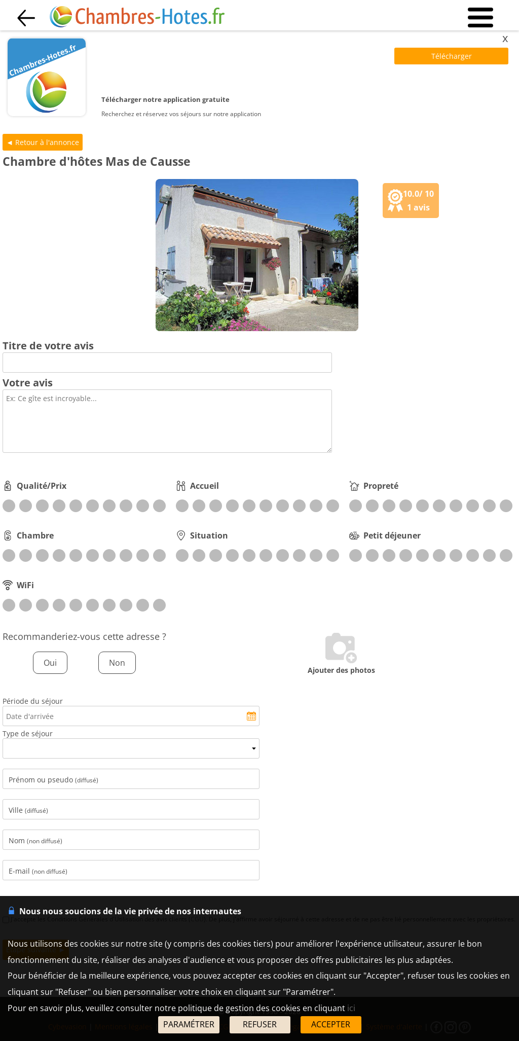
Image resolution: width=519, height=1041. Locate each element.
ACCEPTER (330, 1024)
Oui (50, 662)
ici (351, 1008)
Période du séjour (33, 701)
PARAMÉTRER (188, 1024)
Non (117, 662)
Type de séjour (28, 733)
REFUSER (260, 1024)
